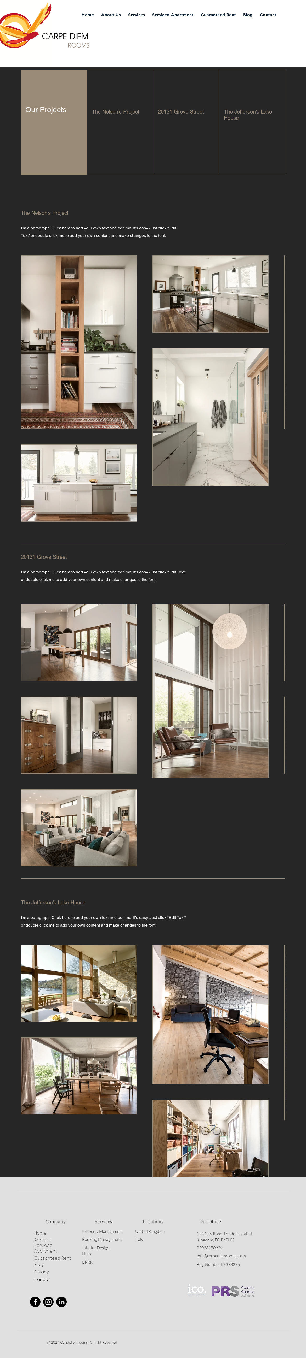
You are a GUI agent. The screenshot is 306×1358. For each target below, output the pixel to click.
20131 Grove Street (181, 112)
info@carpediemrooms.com (221, 1255)
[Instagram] (48, 1302)
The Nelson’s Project (115, 112)
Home (40, 1233)
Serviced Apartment (45, 1248)
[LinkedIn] (61, 1302)
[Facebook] (35, 1302)
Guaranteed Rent (52, 1258)
